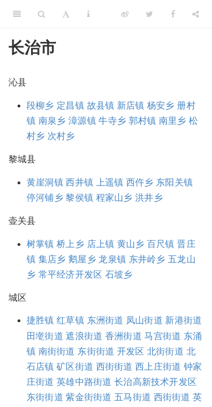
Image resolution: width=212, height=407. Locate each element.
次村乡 (61, 136)
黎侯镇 (79, 197)
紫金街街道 (88, 397)
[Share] (195, 14)
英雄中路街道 (84, 382)
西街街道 (114, 366)
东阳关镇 (174, 182)
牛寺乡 (112, 120)
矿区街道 (75, 366)
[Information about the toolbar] (88, 14)
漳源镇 (82, 120)
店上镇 (101, 244)
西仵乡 (140, 182)
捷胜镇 (40, 320)
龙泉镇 (112, 259)
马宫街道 (162, 336)
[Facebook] (173, 14)
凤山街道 (144, 320)
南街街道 (56, 351)
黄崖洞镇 (45, 182)
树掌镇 (40, 244)
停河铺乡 (45, 197)
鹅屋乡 (82, 259)
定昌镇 (70, 105)
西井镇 (79, 182)
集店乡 (52, 259)
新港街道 (183, 320)
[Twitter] (149, 14)
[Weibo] (125, 14)
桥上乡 (70, 244)
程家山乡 (114, 197)
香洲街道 (123, 336)
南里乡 (173, 120)
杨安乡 (161, 105)
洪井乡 (149, 197)
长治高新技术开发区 (155, 382)
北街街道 (165, 351)
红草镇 (70, 320)
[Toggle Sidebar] (17, 14)
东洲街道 (105, 320)
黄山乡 (131, 244)
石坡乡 (119, 274)
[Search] (41, 14)
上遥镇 (110, 182)
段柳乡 (40, 105)
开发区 (131, 351)
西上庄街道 (158, 366)
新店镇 (131, 105)
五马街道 (132, 397)
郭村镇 (143, 120)
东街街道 (95, 351)
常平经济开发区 (70, 274)
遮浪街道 (84, 336)
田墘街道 (45, 336)
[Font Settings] (66, 14)
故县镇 (101, 105)
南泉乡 (52, 120)
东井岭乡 (147, 259)
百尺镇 (161, 244)
